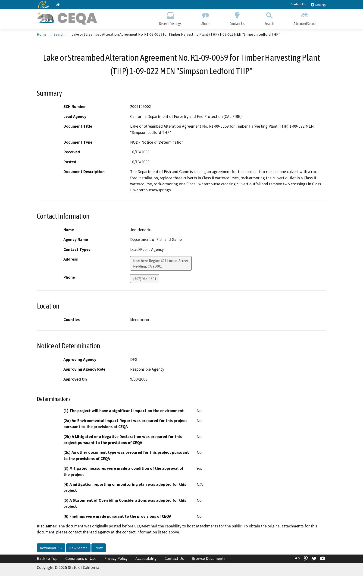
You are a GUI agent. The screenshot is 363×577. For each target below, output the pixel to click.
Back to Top (47, 559)
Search (269, 18)
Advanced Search (305, 18)
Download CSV (51, 548)
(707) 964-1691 (144, 279)
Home (42, 35)
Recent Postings (170, 18)
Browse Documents (208, 559)
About (206, 18)
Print (98, 548)
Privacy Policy (116, 559)
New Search (78, 548)
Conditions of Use (80, 559)
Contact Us (298, 4)
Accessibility (145, 559)
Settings (318, 4)
